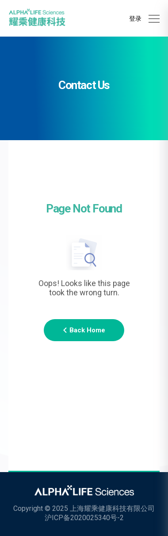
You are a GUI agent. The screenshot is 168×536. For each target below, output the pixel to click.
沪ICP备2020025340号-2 (84, 518)
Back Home (84, 330)
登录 (135, 18)
